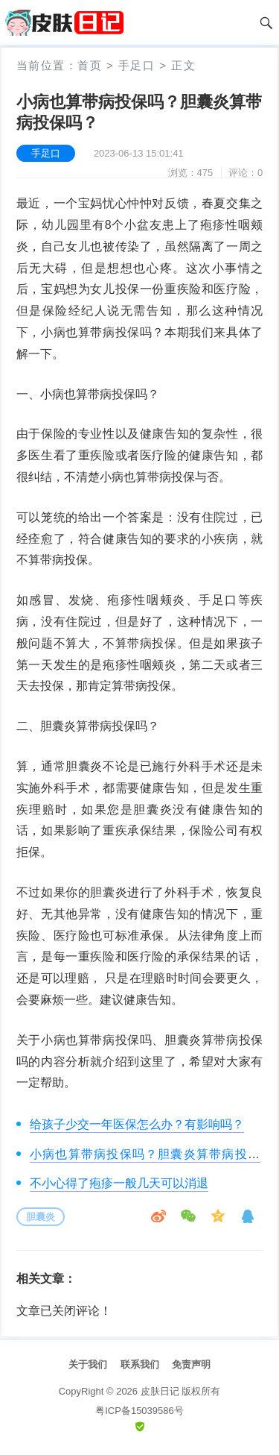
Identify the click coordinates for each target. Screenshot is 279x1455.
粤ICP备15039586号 (139, 1410)
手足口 (136, 65)
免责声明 (191, 1364)
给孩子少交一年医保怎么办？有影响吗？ (137, 1124)
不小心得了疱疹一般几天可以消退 (119, 1183)
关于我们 (87, 1364)
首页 (89, 65)
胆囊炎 (40, 1216)
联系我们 (140, 1364)
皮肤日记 (160, 1391)
